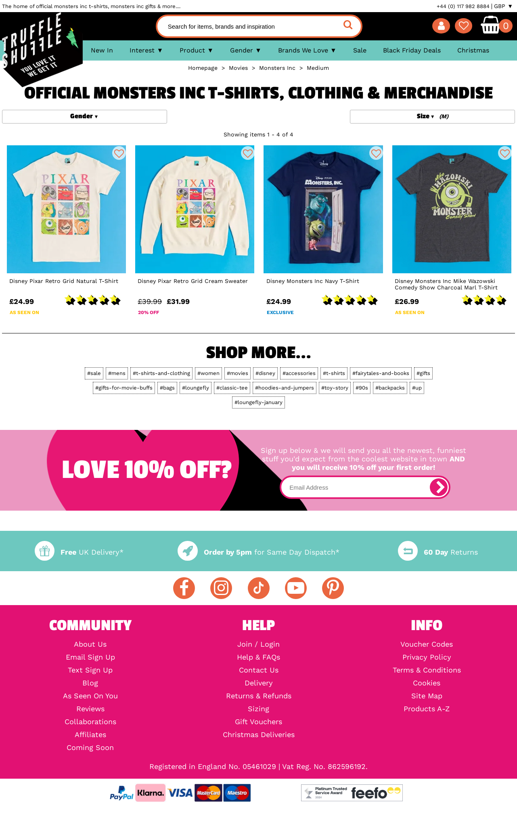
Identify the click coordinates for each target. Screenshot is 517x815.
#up (417, 388)
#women (208, 373)
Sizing (258, 708)
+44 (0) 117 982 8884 (463, 6)
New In (102, 50)
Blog (90, 683)
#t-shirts (334, 373)
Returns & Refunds (258, 696)
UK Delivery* (79, 552)
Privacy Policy (426, 657)
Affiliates (90, 734)
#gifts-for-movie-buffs (124, 388)
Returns (438, 552)
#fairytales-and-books (380, 373)
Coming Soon (90, 747)
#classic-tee (232, 388)
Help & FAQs (258, 657)
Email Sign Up (90, 657)
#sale (94, 373)
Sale (359, 50)
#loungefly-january (258, 402)
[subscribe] (439, 487)
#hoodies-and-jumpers (284, 388)
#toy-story (334, 388)
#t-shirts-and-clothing (161, 373)
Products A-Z (427, 708)
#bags (167, 388)
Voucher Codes (426, 644)
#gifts (423, 373)
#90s (362, 388)
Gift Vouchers (258, 721)
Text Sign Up (90, 670)
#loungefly (195, 388)
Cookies (426, 683)
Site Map (426, 696)
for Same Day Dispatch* (258, 552)
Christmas (473, 50)
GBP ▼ (503, 6)
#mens (117, 373)
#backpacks (390, 388)
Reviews (90, 708)
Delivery (259, 683)
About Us (90, 644)
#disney (265, 373)
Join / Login (258, 644)
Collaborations (90, 721)
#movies (237, 373)
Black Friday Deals (412, 50)
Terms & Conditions (427, 670)
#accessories (299, 373)
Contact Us (258, 670)
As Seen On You (90, 696)
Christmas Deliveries (259, 734)
